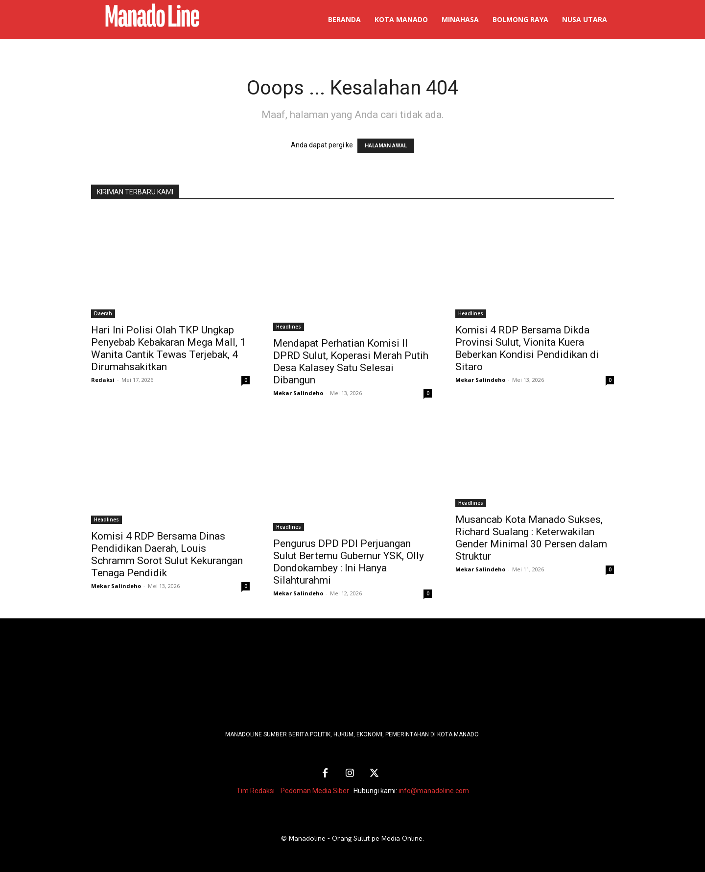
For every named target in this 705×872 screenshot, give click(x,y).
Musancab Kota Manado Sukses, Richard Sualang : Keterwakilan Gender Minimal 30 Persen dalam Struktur (531, 538)
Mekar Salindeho (298, 393)
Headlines (288, 326)
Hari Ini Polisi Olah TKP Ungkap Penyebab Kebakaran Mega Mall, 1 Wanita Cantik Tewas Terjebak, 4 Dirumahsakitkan (168, 348)
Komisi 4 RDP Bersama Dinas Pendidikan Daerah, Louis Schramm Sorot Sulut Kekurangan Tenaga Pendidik (167, 554)
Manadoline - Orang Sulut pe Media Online (356, 838)
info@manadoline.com (434, 791)
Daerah (103, 313)
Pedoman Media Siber (315, 791)
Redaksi (103, 379)
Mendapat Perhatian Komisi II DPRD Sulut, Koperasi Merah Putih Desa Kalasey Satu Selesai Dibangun (350, 361)
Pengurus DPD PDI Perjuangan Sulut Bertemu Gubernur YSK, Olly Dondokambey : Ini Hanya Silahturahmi (348, 562)
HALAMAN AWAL (386, 145)
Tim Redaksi (255, 791)
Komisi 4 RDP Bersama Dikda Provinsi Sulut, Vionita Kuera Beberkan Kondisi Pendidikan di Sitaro (527, 348)
